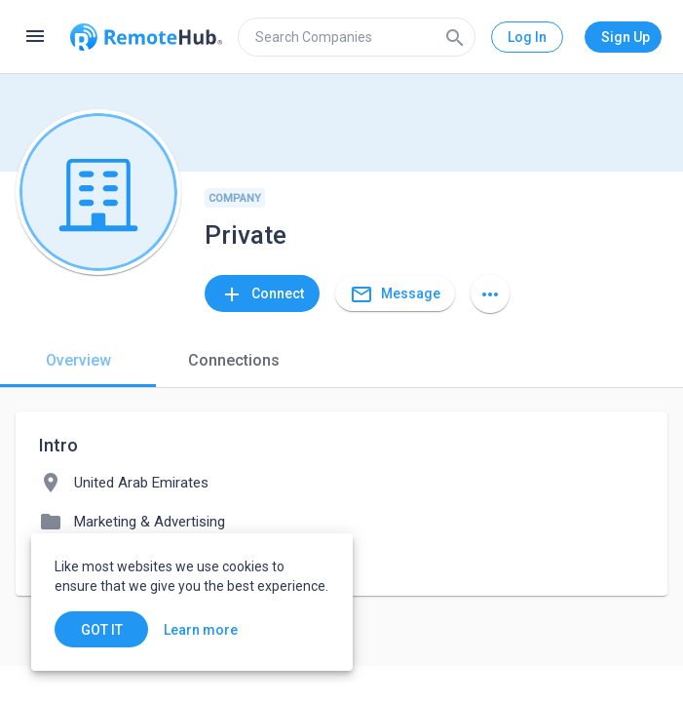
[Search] (455, 37)
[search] (356, 37)
